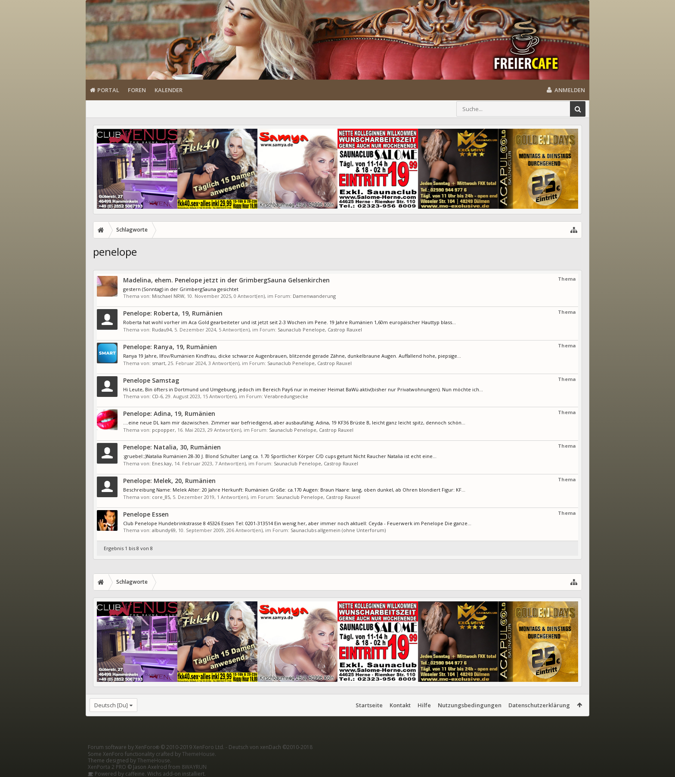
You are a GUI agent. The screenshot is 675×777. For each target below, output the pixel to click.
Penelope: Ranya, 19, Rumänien (170, 347)
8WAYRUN (194, 767)
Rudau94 (162, 329)
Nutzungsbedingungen (470, 705)
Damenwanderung (314, 296)
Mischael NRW (168, 296)
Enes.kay (162, 463)
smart (158, 363)
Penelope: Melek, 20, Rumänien (169, 481)
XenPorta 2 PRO (107, 767)
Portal (108, 90)
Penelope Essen (146, 514)
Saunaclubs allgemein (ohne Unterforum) (338, 530)
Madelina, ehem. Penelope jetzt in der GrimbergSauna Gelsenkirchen (226, 280)
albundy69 (164, 530)
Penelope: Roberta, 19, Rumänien (173, 313)
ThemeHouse (198, 754)
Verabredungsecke (286, 396)
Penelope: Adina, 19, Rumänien (169, 413)
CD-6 (157, 396)
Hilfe (424, 705)
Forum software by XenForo (156, 747)
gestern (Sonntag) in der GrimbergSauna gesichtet (180, 289)
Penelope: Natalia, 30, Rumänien (172, 447)
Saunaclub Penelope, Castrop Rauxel (320, 329)
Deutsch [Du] (111, 705)
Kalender (169, 90)
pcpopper (163, 430)
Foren (137, 90)
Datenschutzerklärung (539, 705)
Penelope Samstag (151, 380)
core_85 (161, 497)
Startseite (369, 705)
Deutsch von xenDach (271, 747)
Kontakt (400, 705)
